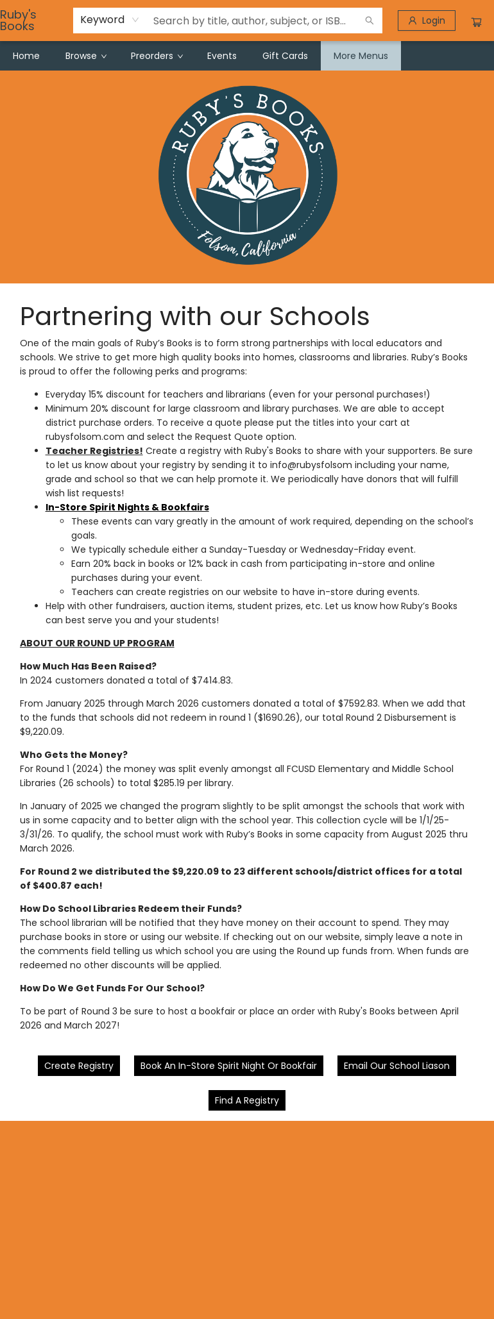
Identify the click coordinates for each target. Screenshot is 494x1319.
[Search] (369, 20)
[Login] (427, 20)
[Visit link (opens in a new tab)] (79, 1065)
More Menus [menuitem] (361, 55)
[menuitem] (26, 56)
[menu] (247, 56)
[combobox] (110, 20)
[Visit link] (247, 1100)
